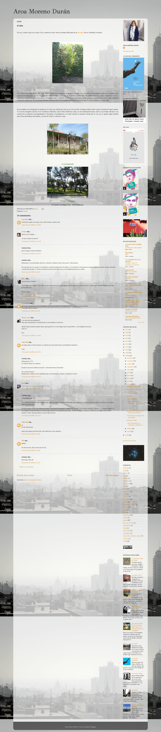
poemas (125, 517)
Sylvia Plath (126, 530)
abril (128, 381)
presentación (127, 525)
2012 (127, 344)
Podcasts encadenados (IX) (132, 318)
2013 (127, 341)
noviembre (130, 361)
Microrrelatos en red (131, 311)
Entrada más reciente (25, 475)
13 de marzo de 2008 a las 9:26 (31, 311)
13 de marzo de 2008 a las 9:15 (31, 296)
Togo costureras (131, 399)
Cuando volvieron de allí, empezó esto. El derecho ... (135, 403)
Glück (125, 489)
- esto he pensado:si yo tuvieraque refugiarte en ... (135, 424)
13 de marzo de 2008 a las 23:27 (31, 415)
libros (124, 494)
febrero (129, 428)
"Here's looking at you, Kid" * (137, 607)
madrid (25, 211)
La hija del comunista (135, 659)
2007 (127, 435)
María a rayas (26, 317)
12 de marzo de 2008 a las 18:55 (31, 253)
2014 (127, 338)
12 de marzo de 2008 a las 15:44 (31, 241)
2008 (127, 355)
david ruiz (126, 481)
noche (125, 510)
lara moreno (126, 491)
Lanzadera (25, 219)
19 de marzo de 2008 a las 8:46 (31, 450)
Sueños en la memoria (132, 301)
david (23, 383)
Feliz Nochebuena (130, 295)
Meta (126, 254)
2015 (127, 335)
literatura (125, 496)
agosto (129, 369)
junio (129, 375)
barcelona (126, 468)
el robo (129, 408)
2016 (127, 332)
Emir (124, 486)
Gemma (24, 231)
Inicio (69, 475)
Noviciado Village (137, 673)
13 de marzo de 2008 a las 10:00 (31, 335)
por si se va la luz (128, 523)
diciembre (130, 358)
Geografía (128, 278)
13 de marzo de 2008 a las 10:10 (31, 352)
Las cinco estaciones (131, 277)
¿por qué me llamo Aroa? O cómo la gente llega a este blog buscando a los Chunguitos (137, 627)
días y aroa (126, 483)
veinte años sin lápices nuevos (132, 536)
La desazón (128, 287)
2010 (127, 350)
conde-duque (26, 303)
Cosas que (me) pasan (132, 316)
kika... (23, 278)
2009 (127, 353)
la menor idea (129, 270)
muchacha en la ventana (134, 386)
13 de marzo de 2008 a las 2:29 (31, 272)
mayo (129, 378)
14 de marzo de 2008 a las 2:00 (31, 434)
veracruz (125, 538)
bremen (125, 473)
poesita (125, 520)
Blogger (93, 727)
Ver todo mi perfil (128, 51)
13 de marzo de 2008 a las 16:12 (31, 376)
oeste (124, 512)
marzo (129, 384)
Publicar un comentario (26, 467)
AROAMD (25, 342)
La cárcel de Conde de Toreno (137, 559)
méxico (125, 507)
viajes (125, 541)
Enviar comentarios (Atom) (33, 480)
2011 (127, 347)
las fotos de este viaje (129, 440)
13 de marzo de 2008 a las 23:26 (31, 389)
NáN (23, 440)
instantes (129, 396)
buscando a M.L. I (137, 575)
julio (128, 372)
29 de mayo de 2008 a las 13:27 (31, 462)
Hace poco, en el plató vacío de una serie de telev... (135, 412)
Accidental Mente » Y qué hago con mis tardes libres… (134, 284)
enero (129, 431)
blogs (124, 470)
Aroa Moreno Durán (41, 11)
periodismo (126, 515)
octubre (129, 364)
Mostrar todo (141, 322)
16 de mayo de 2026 (131, 271)
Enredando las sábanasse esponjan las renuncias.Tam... (134, 391)
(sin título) (135, 643)
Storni (125, 528)
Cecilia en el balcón (131, 309)
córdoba (125, 478)
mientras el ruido (132, 420)
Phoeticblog (129, 253)
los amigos (126, 499)
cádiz (124, 476)
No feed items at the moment (133, 247)
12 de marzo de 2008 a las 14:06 (31, 225)
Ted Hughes (126, 533)
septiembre (130, 367)
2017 (127, 329)
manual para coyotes (129, 504)
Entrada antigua (111, 475)
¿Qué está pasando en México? (137, 591)
